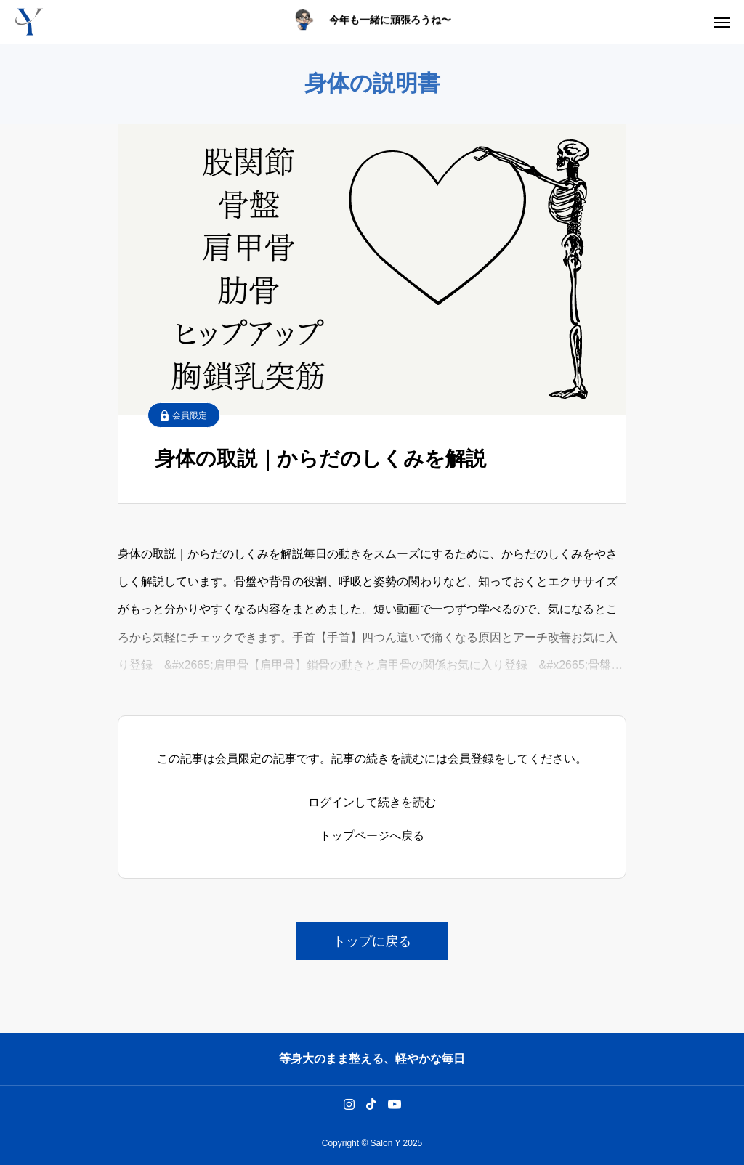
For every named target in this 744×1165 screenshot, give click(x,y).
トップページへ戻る (372, 836)
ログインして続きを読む (372, 802)
